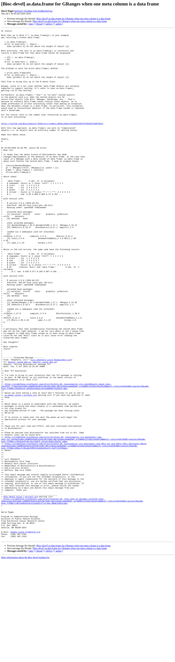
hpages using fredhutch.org (25, 632)
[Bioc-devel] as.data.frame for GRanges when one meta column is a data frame (73, 18)
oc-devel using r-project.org (21, 468)
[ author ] (58, 24)
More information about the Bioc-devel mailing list (25, 659)
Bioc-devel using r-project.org (21, 590)
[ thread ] (39, 24)
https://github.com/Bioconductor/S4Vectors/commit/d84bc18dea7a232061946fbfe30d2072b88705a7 (52, 142)
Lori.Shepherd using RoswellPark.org (51, 426)
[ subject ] (49, 24)
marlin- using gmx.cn (19, 428)
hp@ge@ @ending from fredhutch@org (33, 11)
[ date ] (31, 24)
